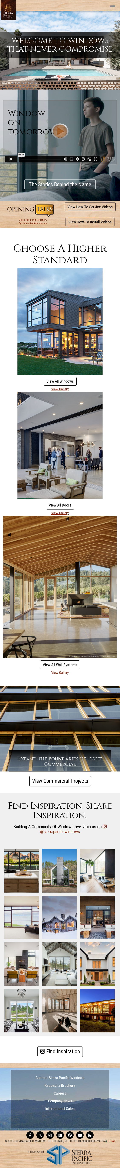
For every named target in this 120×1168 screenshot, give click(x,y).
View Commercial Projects (60, 781)
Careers (60, 1093)
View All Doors (60, 505)
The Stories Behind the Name (60, 184)
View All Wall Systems (60, 664)
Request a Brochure (60, 1085)
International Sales (60, 1108)
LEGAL (111, 1141)
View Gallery (60, 389)
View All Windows (60, 381)
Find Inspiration (60, 1051)
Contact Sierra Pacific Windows (60, 1077)
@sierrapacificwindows (60, 831)
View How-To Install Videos (90, 222)
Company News (60, 1101)
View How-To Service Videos (90, 206)
